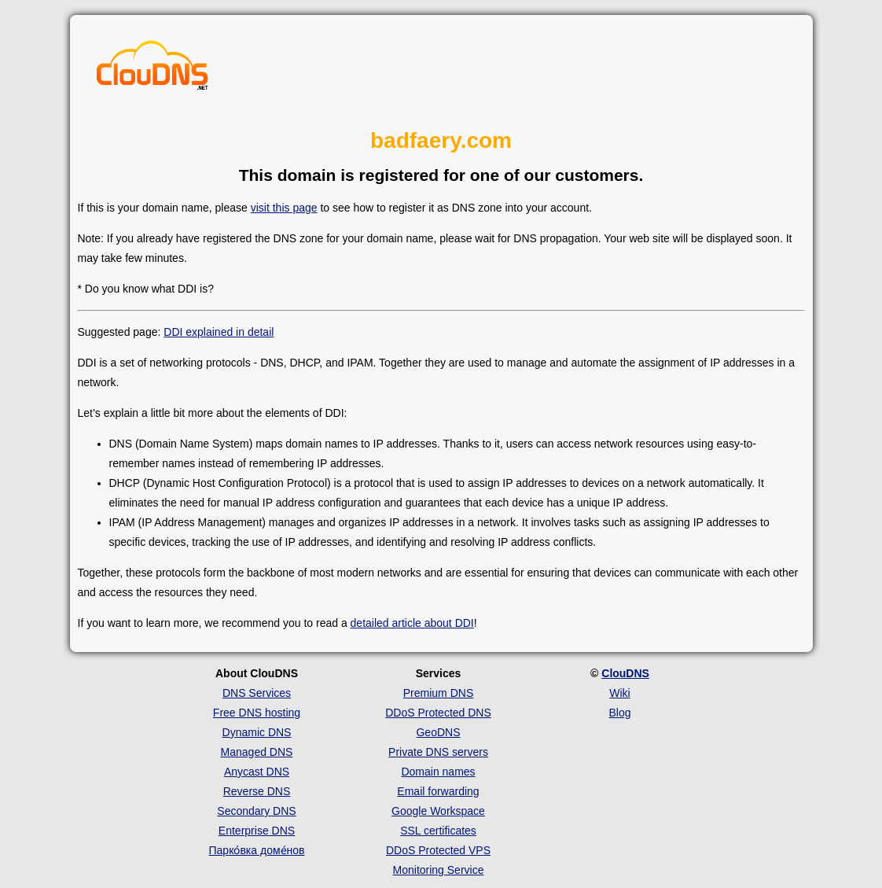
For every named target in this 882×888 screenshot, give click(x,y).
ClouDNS (625, 673)
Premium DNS (438, 693)
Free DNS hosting (256, 712)
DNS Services (256, 693)
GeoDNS (438, 732)
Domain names (438, 771)
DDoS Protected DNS (438, 712)
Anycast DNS (256, 771)
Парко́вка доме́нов (257, 850)
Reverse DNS (257, 791)
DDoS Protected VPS (438, 850)
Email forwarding (438, 791)
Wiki (619, 693)
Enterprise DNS (257, 830)
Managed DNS (257, 752)
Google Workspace (438, 811)
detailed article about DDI (412, 623)
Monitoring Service (438, 870)
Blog (619, 712)
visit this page (284, 207)
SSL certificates (438, 830)
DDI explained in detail (219, 332)
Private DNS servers (438, 752)
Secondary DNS (256, 811)
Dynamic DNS (257, 732)
